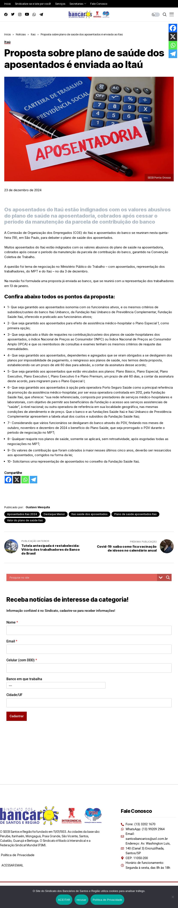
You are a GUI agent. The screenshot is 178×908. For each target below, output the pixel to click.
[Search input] (83, 577)
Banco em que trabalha (24, 679)
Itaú (33, 34)
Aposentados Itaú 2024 (22, 514)
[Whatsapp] (25, 479)
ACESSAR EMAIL (12, 865)
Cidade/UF (14, 695)
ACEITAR (64, 899)
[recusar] (173, 897)
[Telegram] (33, 479)
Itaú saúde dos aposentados (89, 514)
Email (11, 641)
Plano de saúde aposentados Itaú (135, 514)
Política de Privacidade (17, 855)
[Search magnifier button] (168, 577)
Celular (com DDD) (21, 660)
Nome (12, 622)
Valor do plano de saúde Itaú (25, 520)
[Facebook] (8, 479)
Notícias (21, 34)
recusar (81, 899)
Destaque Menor (54, 514)
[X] (17, 479)
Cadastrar (17, 716)
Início (7, 34)
